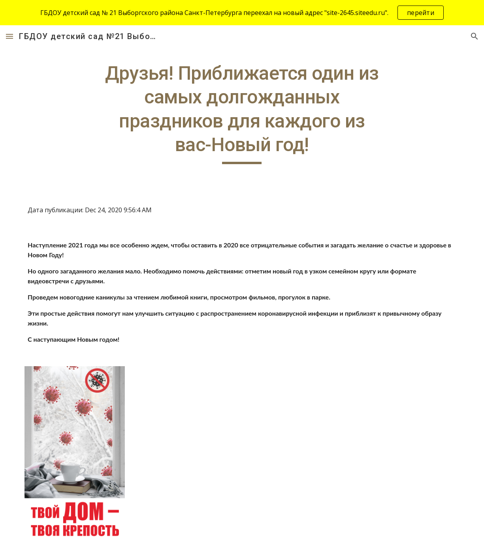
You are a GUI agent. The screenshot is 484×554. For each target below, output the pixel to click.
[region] (242, 12)
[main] (242, 112)
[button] (9, 36)
